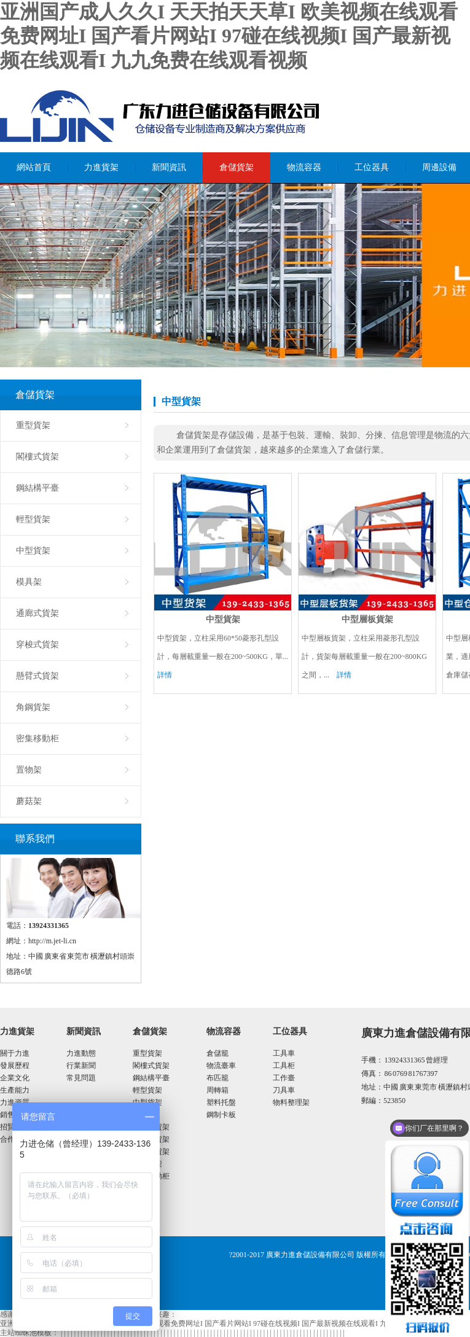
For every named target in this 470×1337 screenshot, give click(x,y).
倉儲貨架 (236, 167)
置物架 (29, 769)
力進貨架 (101, 167)
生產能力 (14, 1090)
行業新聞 (81, 1065)
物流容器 (304, 167)
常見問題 (81, 1078)
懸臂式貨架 (37, 675)
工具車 (284, 1053)
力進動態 (81, 1053)
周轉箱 (217, 1090)
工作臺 (284, 1078)
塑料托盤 (221, 1102)
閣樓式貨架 (37, 456)
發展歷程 (14, 1065)
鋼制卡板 (221, 1114)
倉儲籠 (217, 1053)
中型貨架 (33, 550)
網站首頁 (34, 167)
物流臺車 (221, 1065)
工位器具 (371, 167)
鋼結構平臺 (37, 488)
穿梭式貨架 (37, 644)
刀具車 (284, 1090)
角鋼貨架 (33, 707)
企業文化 (14, 1078)
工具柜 (284, 1065)
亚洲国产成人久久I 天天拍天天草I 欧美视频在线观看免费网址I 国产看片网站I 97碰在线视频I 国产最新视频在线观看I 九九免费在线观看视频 (229, 36)
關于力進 (14, 1053)
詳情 (164, 675)
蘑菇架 (29, 801)
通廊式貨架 (37, 613)
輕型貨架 (33, 519)
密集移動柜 (37, 738)
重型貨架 (33, 425)
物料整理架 (291, 1102)
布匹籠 (217, 1078)
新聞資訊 (169, 167)
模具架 (29, 582)
